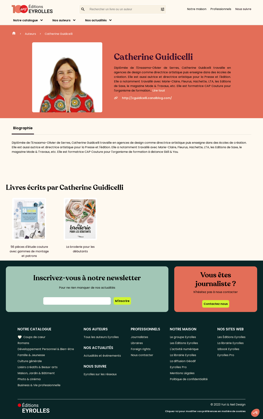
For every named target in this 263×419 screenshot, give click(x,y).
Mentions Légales (182, 373)
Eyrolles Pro (178, 367)
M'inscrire (122, 301)
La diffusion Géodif (183, 361)
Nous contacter (142, 355)
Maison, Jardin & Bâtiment (36, 373)
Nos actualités (96, 20)
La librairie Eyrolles (183, 355)
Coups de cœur (31, 337)
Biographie (23, 128)
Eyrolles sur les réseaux (100, 374)
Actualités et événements (102, 356)
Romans (23, 343)
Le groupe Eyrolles (183, 337)
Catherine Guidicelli (59, 34)
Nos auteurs (61, 20)
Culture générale (30, 361)
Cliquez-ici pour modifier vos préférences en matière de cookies (205, 411)
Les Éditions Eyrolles (184, 343)
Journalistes (139, 337)
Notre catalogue (25, 20)
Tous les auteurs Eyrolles (101, 337)
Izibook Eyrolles (228, 349)
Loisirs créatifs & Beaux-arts (38, 367)
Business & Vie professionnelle (39, 385)
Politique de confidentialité (189, 379)
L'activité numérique (184, 349)
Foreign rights (140, 349)
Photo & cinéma (29, 379)
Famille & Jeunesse (31, 355)
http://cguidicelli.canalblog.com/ (143, 98)
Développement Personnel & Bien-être (46, 349)
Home (14, 33)
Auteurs (30, 34)
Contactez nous (216, 304)
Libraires (137, 343)
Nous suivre (243, 9)
